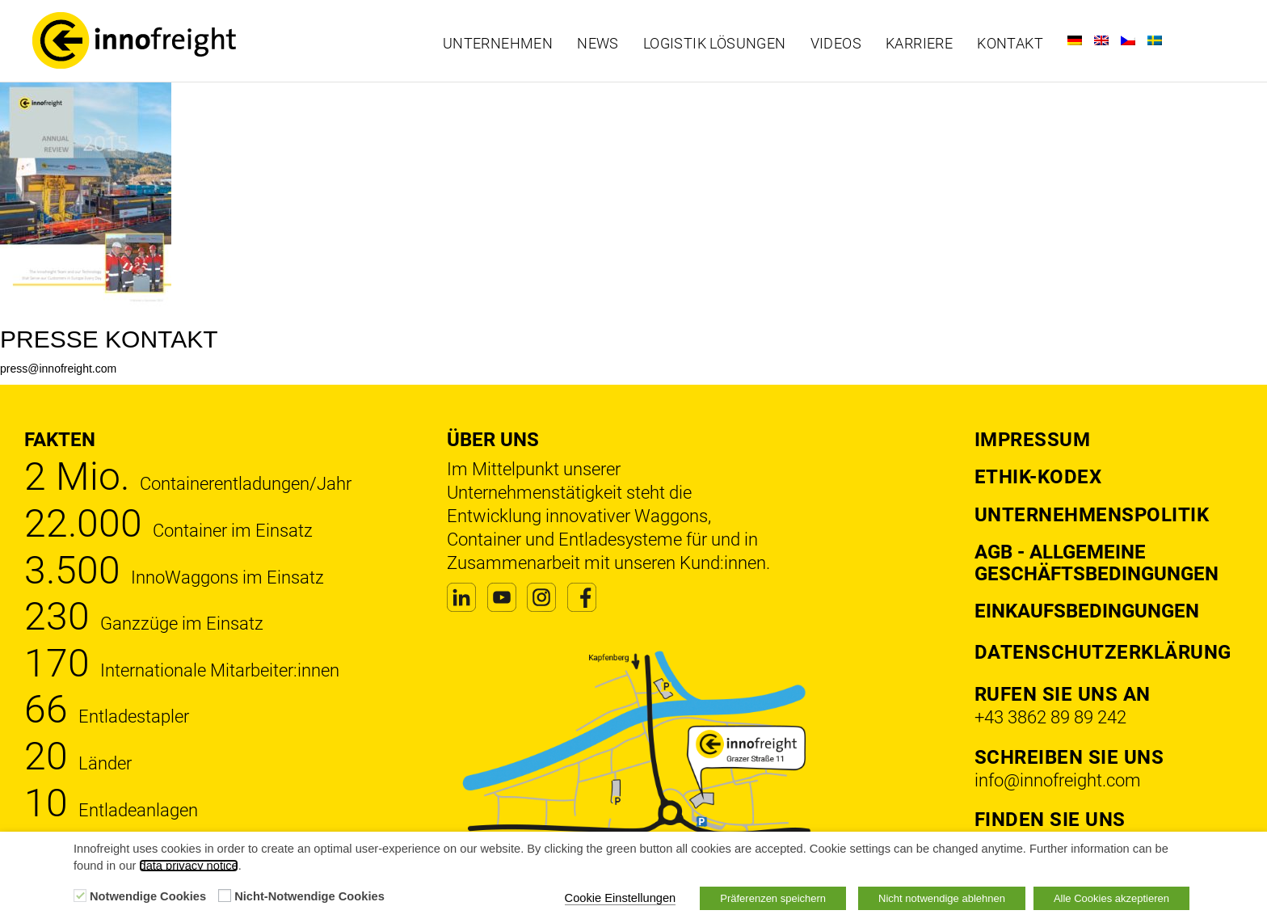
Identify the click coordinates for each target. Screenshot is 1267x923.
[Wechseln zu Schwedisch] (1154, 40)
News (598, 44)
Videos (835, 44)
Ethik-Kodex (1038, 477)
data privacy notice (188, 865)
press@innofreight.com (58, 368)
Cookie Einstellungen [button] (620, 897)
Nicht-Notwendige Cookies (309, 896)
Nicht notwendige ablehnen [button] (941, 898)
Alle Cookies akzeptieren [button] (1111, 898)
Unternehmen (498, 44)
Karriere (919, 44)
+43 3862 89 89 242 (1050, 717)
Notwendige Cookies (148, 896)
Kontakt (1010, 44)
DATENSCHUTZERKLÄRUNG (1102, 652)
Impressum (1032, 439)
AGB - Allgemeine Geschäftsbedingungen (1096, 562)
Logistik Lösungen (714, 44)
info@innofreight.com (1057, 780)
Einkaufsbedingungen (1086, 611)
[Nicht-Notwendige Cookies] (224, 895)
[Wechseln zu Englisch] (1101, 40)
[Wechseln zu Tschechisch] (1128, 40)
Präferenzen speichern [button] (773, 898)
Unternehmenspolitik (1092, 515)
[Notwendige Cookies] (80, 895)
